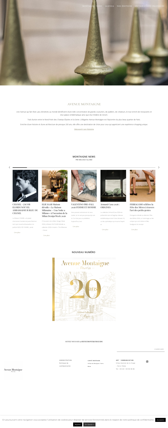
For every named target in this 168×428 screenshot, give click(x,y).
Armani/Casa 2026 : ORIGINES (110, 248)
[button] (158, 209)
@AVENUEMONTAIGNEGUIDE (91, 383)
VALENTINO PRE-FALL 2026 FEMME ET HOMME (83, 248)
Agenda (109, 6)
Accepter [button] (160, 420)
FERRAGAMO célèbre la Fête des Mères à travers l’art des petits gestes (142, 249)
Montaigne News (92, 6)
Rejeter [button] (78, 424)
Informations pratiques (149, 6)
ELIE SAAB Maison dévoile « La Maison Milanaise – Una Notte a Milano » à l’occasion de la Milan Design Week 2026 (54, 252)
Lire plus (134, 271)
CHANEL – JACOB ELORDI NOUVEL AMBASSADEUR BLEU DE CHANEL (25, 251)
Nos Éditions (124, 6)
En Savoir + (89, 424)
